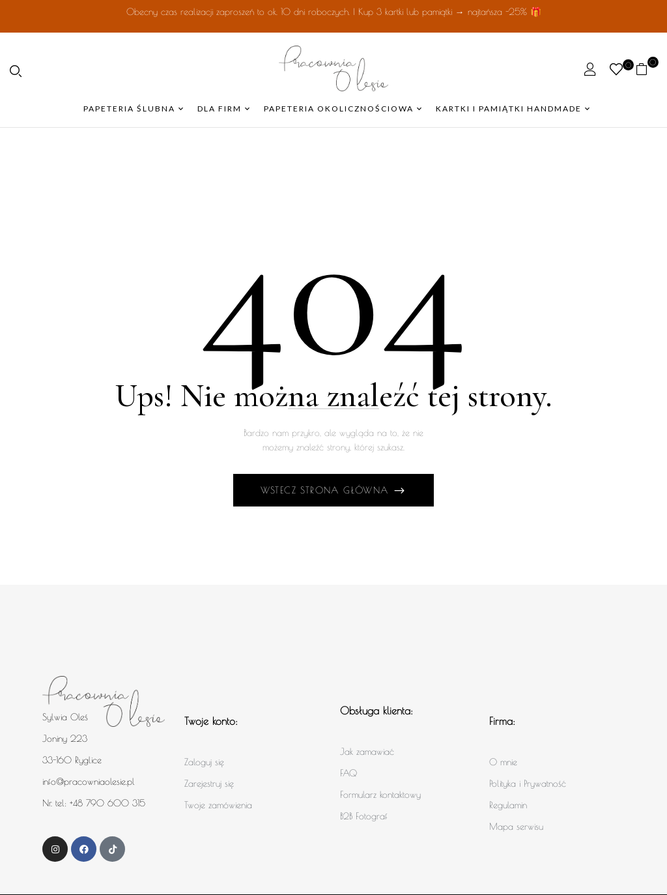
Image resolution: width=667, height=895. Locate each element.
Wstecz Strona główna (327, 490)
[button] (646, 68)
